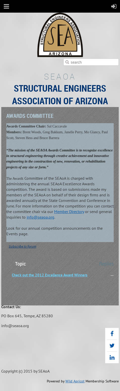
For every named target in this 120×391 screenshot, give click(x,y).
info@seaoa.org (40, 217)
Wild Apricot (75, 381)
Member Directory (69, 211)
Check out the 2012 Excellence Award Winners (49, 275)
